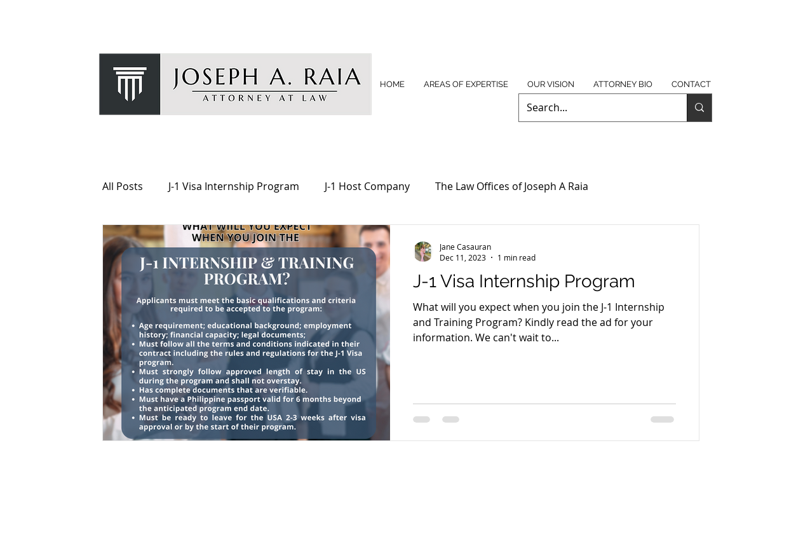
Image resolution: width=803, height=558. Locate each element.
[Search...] (593, 107)
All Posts (122, 186)
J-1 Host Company (367, 186)
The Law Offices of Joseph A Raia (511, 186)
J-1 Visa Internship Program (233, 186)
